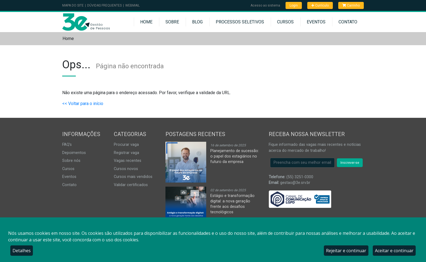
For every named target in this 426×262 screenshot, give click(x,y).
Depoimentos (74, 152)
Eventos (316, 21)
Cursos (285, 21)
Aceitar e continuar (394, 251)
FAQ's (67, 144)
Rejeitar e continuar (346, 251)
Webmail (132, 5)
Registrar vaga (126, 152)
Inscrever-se (349, 163)
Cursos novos (126, 169)
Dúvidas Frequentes (104, 5)
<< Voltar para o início (82, 103)
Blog (197, 21)
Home (146, 21)
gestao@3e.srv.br (295, 182)
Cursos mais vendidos (133, 176)
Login (294, 5)
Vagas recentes (127, 160)
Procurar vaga (126, 144)
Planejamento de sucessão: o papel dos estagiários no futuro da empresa (234, 156)
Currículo (320, 5)
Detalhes (21, 251)
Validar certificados (131, 185)
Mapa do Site (73, 5)
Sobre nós (71, 160)
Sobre (172, 21)
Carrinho (351, 5)
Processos (240, 21)
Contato (348, 21)
